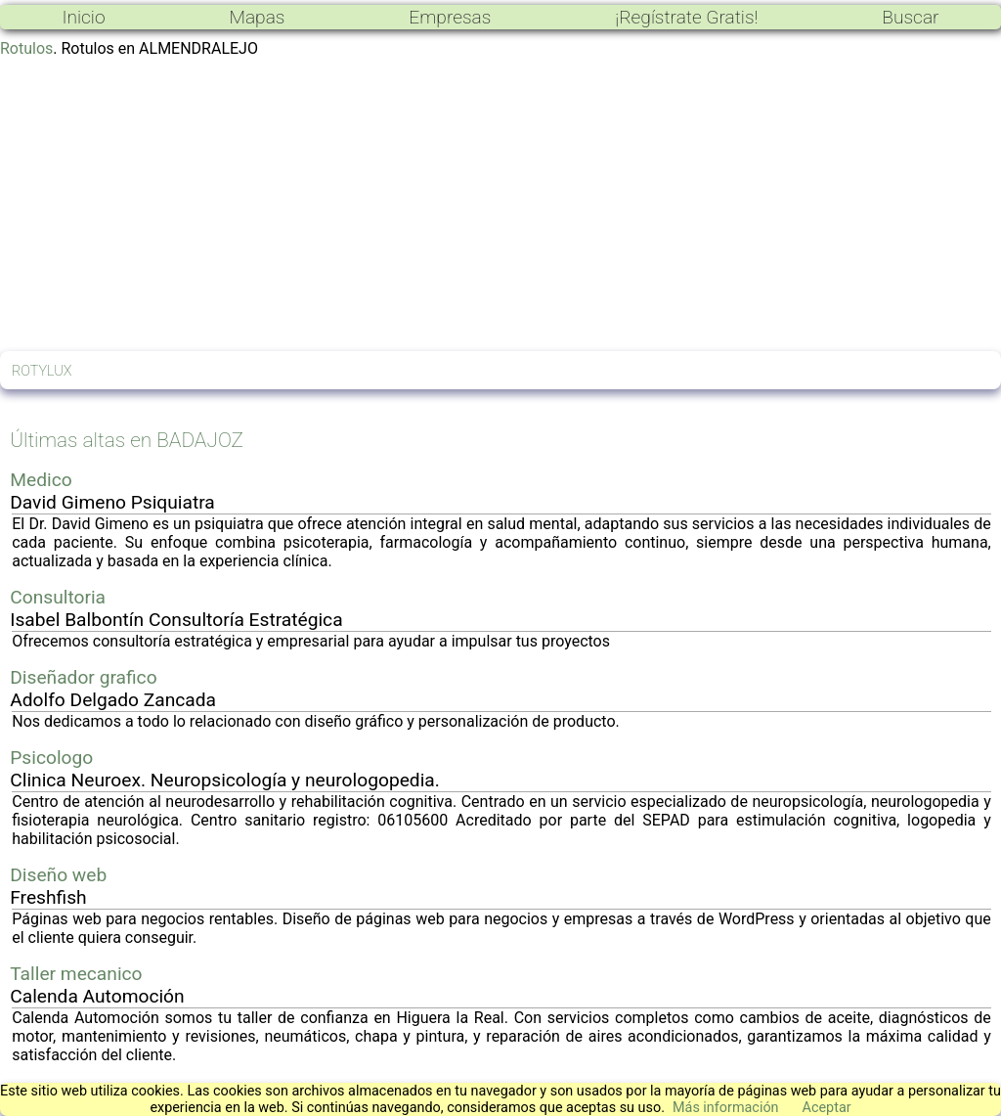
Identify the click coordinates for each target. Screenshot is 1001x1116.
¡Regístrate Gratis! (686, 17)
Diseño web (58, 875)
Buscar (910, 17)
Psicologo (51, 757)
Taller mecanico (76, 973)
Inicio (83, 17)
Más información (726, 1107)
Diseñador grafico (83, 677)
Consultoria (58, 597)
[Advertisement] (500, 204)
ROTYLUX (41, 371)
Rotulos (26, 48)
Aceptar (827, 1107)
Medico (40, 480)
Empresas (450, 17)
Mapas (256, 17)
